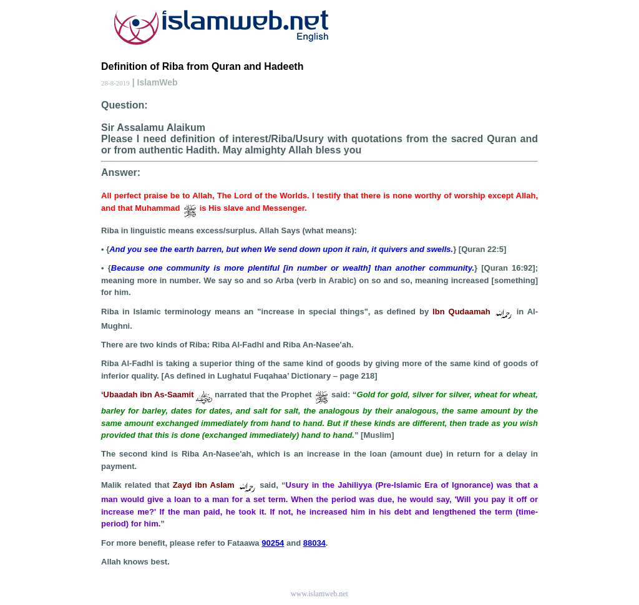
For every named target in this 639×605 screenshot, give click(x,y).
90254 (272, 543)
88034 (314, 543)
